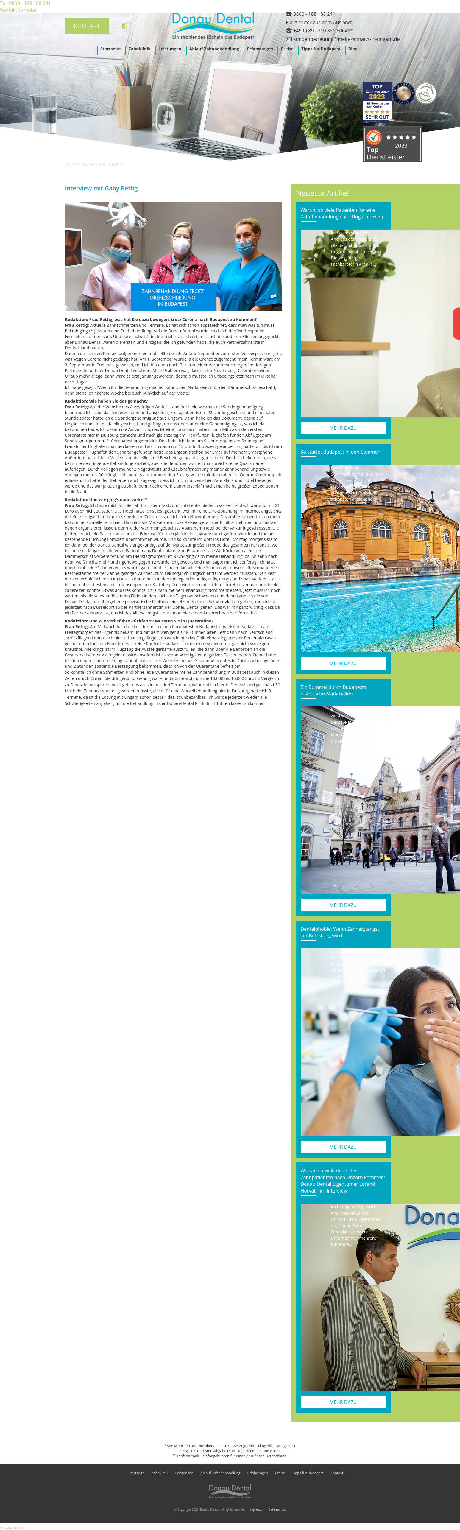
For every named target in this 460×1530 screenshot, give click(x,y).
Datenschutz (277, 1509)
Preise (287, 49)
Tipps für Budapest (320, 49)
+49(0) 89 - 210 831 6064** (323, 30)
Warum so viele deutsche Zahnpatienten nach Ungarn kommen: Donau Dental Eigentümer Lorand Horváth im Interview (343, 1180)
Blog (352, 49)
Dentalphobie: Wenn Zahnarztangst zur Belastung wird (340, 932)
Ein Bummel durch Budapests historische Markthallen (333, 690)
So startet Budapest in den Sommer (340, 452)
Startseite (110, 49)
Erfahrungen (260, 49)
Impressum (257, 1509)
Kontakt (87, 26)
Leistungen (169, 49)
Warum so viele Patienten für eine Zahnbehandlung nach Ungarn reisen (342, 213)
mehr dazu (343, 428)
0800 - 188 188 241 (314, 14)
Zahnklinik (140, 49)
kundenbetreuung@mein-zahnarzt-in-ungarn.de (346, 39)
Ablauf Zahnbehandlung (214, 49)
